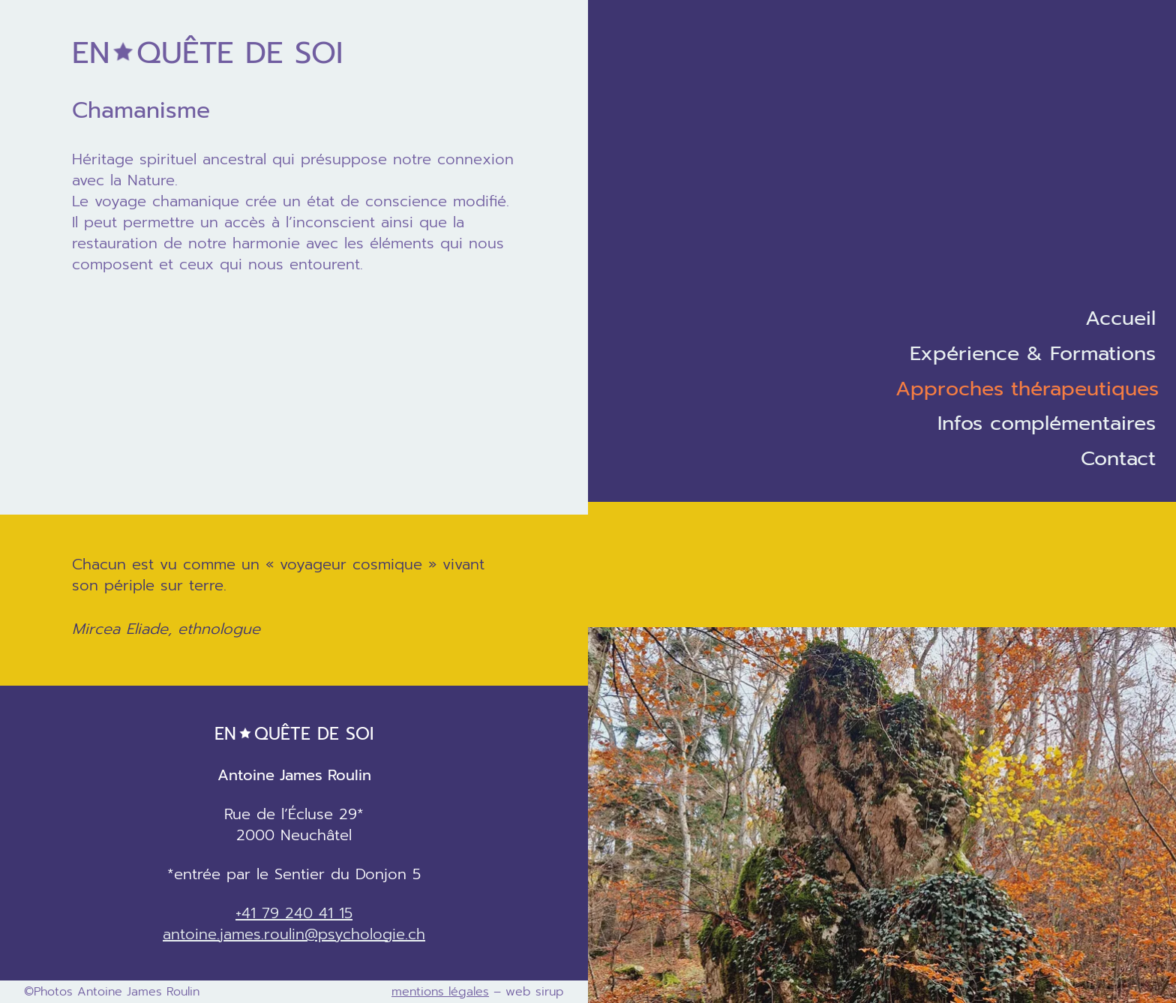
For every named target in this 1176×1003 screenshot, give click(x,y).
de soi (207, 53)
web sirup (535, 992)
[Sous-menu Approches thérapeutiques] (1036, 389)
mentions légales (440, 992)
